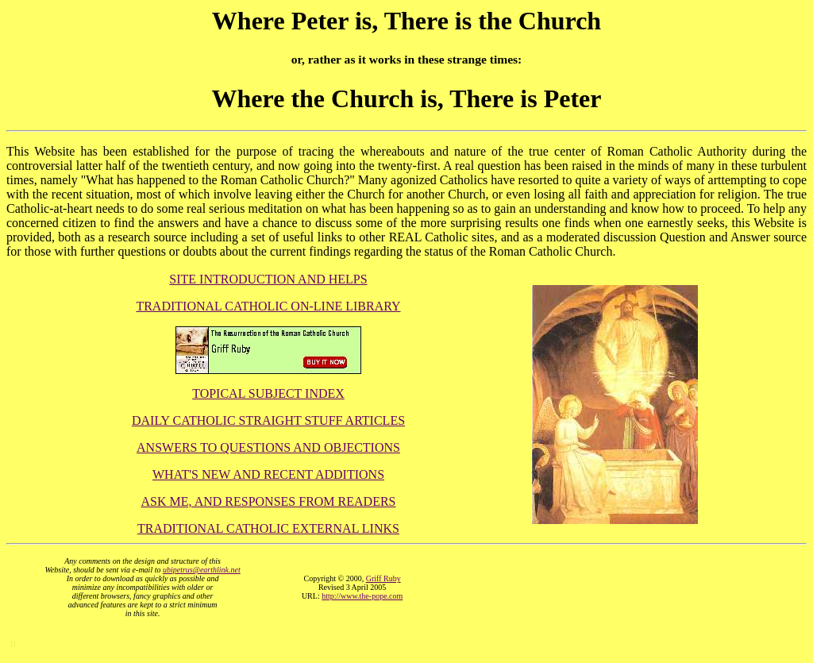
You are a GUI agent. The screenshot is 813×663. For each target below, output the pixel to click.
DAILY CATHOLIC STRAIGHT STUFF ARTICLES (268, 420)
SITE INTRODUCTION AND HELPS (268, 279)
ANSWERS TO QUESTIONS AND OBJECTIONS (268, 447)
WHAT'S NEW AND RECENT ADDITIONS (268, 474)
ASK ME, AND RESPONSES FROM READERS (268, 501)
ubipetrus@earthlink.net (202, 569)
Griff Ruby (383, 578)
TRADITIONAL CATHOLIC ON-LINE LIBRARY (268, 306)
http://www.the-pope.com (362, 596)
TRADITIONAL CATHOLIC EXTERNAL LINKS (268, 528)
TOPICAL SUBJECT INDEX (268, 393)
